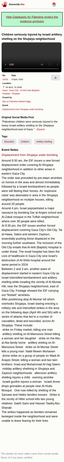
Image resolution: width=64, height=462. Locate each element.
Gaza (4, 90)
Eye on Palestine (10, 101)
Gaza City (13, 90)
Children (25, 141)
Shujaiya (16, 93)
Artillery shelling (44, 141)
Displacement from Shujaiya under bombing (22, 109)
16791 (5, 79)
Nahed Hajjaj (25, 101)
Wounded (9, 141)
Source (41, 129)
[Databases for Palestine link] (54, 6)
